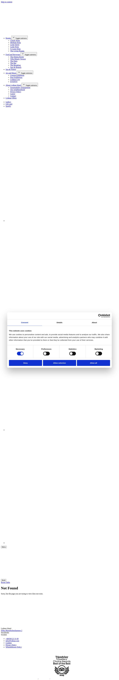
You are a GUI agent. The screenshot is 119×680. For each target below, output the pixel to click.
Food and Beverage (13, 55)
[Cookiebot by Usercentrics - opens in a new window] (100, 316)
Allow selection (59, 363)
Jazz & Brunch (15, 67)
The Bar (13, 63)
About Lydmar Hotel (13, 85)
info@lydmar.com (12, 641)
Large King (14, 47)
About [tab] (94, 322)
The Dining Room (17, 57)
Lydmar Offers (11, 98)
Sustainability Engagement (20, 88)
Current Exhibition (17, 75)
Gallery (8, 102)
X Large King (15, 49)
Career (12, 94)
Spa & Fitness (11, 69)
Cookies (9, 643)
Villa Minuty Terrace (18, 59)
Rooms (8, 38)
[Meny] (4, 547)
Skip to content (6, 2)
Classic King (15, 40)
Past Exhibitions (16, 77)
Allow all (93, 363)
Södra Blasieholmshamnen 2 (11, 631)
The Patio (13, 61)
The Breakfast (15, 65)
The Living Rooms (17, 51)
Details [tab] (59, 322)
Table (8, 582)
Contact (13, 96)
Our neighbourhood (17, 90)
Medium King (15, 43)
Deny (25, 363)
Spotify (8, 106)
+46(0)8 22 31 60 (12, 639)
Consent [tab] (24, 322)
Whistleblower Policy (14, 647)
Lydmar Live (15, 80)
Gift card (9, 104)
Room (3, 582)
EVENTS (13, 82)
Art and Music (11, 73)
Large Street (14, 45)
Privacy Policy (15, 92)
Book (3, 580)
